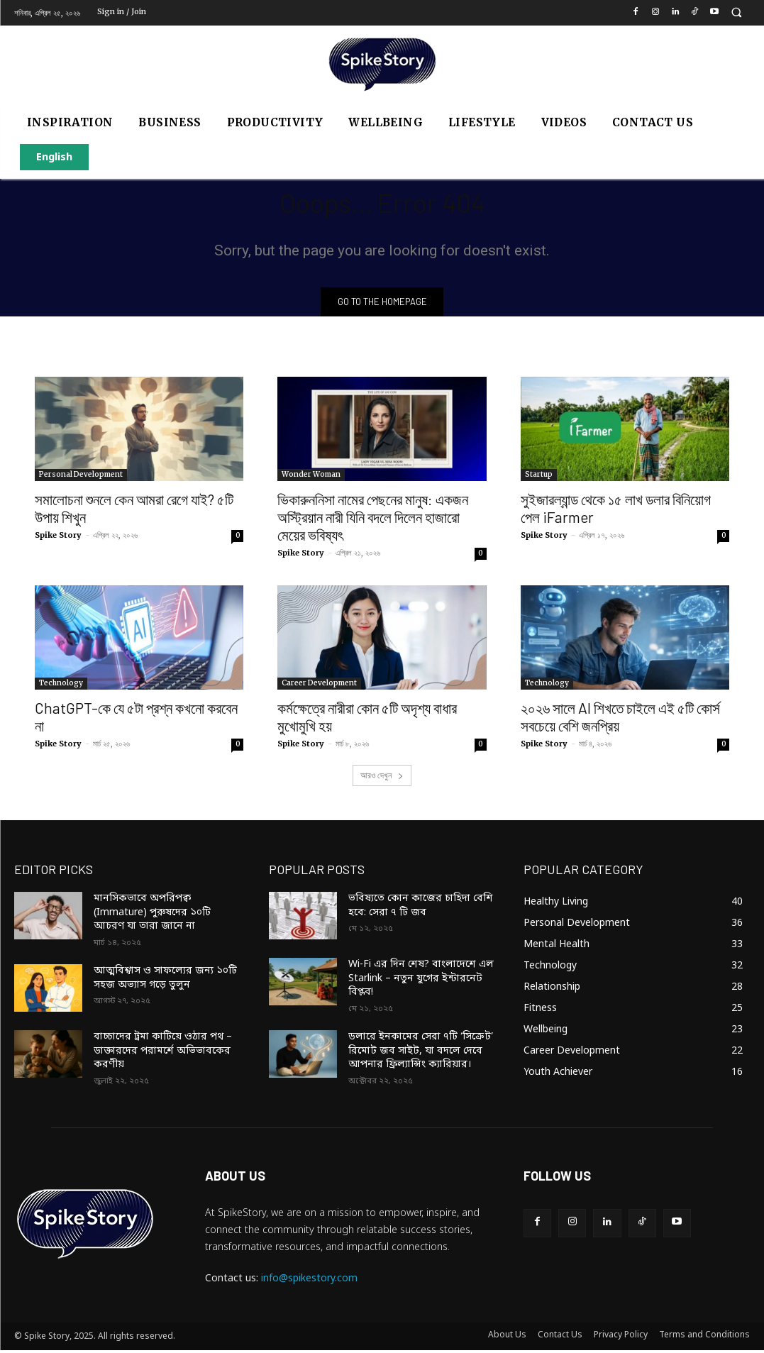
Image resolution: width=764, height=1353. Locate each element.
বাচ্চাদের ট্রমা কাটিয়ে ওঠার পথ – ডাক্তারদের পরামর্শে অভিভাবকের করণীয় (163, 1053)
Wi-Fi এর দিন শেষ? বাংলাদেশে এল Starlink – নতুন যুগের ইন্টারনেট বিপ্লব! (421, 981)
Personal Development (81, 477)
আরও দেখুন (382, 778)
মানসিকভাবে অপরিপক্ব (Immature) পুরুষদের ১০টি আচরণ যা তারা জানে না (152, 915)
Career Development (319, 685)
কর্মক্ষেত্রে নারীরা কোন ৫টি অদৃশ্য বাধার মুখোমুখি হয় (367, 719)
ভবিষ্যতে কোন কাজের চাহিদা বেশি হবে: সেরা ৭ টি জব (420, 908)
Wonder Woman (311, 477)
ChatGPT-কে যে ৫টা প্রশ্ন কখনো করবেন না (136, 719)
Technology (61, 685)
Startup (539, 477)
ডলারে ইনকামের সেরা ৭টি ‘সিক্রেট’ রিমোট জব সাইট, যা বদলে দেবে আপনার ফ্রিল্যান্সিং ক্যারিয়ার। (420, 1053)
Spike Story (58, 538)
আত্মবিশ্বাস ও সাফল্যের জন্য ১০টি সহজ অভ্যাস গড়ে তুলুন (165, 981)
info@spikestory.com (309, 1281)
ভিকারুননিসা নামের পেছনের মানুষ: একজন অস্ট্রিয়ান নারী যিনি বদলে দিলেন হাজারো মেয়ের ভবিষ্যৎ (372, 519)
